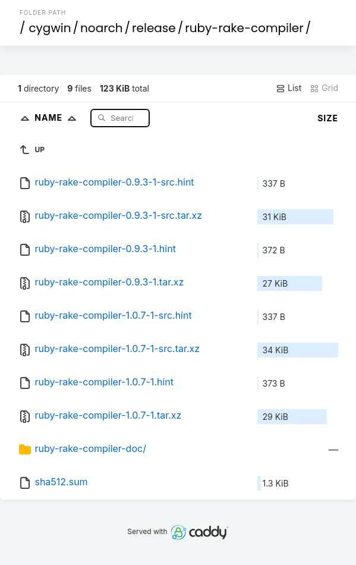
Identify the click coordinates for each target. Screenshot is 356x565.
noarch (101, 28)
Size (327, 118)
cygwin (50, 28)
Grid (324, 88)
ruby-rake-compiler (244, 28)
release (154, 28)
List (288, 88)
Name (57, 117)
